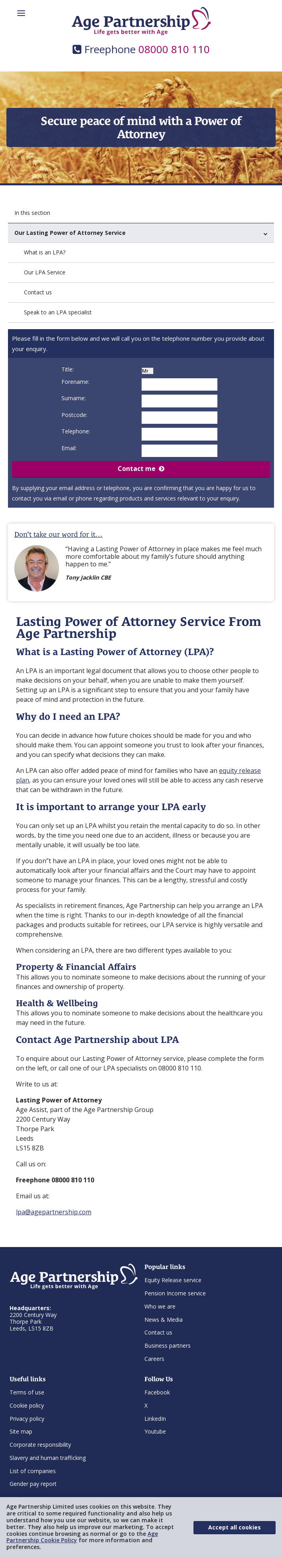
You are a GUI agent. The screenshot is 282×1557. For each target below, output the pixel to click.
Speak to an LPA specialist (58, 312)
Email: (69, 448)
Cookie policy (27, 1405)
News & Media (163, 1319)
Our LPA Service (44, 272)
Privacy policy (27, 1418)
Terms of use (27, 1392)
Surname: (73, 398)
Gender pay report (33, 1483)
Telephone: (75, 431)
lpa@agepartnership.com (53, 1211)
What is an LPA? (44, 252)
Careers (154, 1358)
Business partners (167, 1345)
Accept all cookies (234, 1527)
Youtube (155, 1431)
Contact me (141, 468)
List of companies (33, 1471)
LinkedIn (155, 1418)
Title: (67, 369)
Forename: (75, 381)
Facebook (157, 1392)
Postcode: (74, 415)
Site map (21, 1431)
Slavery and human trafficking (48, 1458)
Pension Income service (175, 1293)
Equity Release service (172, 1280)
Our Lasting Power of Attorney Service (141, 232)
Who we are (160, 1306)
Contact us (38, 292)
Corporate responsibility (40, 1444)
